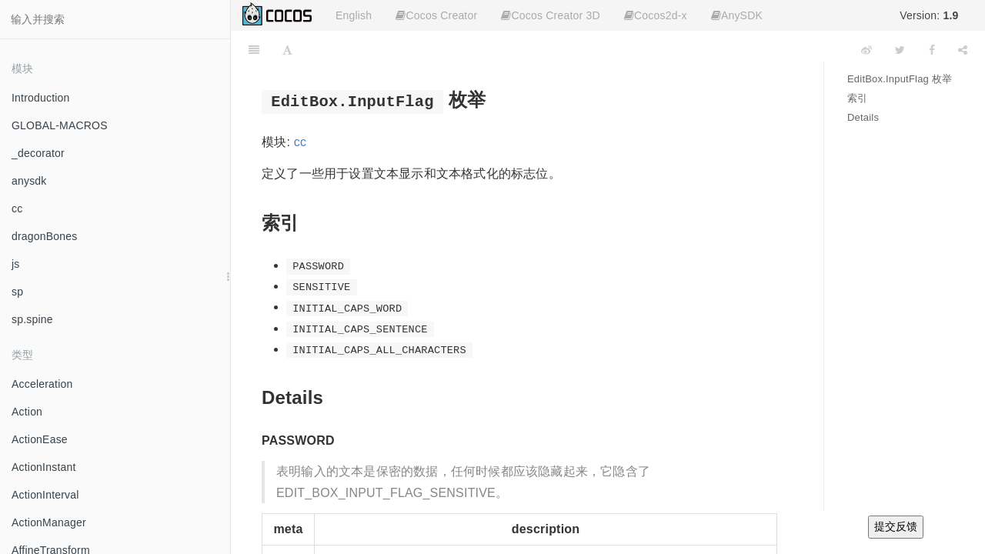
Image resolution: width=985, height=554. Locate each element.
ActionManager (49, 522)
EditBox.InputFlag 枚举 (899, 79)
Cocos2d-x (655, 15)
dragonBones (45, 236)
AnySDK (737, 15)
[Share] (963, 50)
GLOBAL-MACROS (60, 125)
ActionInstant (44, 467)
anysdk (29, 181)
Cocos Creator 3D (550, 15)
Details (863, 117)
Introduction (41, 98)
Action (27, 411)
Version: (929, 15)
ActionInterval (45, 495)
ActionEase (40, 439)
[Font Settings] (287, 50)
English (354, 15)
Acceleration (42, 384)
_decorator (38, 153)
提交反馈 (895, 526)
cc (17, 208)
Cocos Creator (436, 15)
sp (17, 291)
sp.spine (32, 319)
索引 (857, 98)
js (16, 264)
